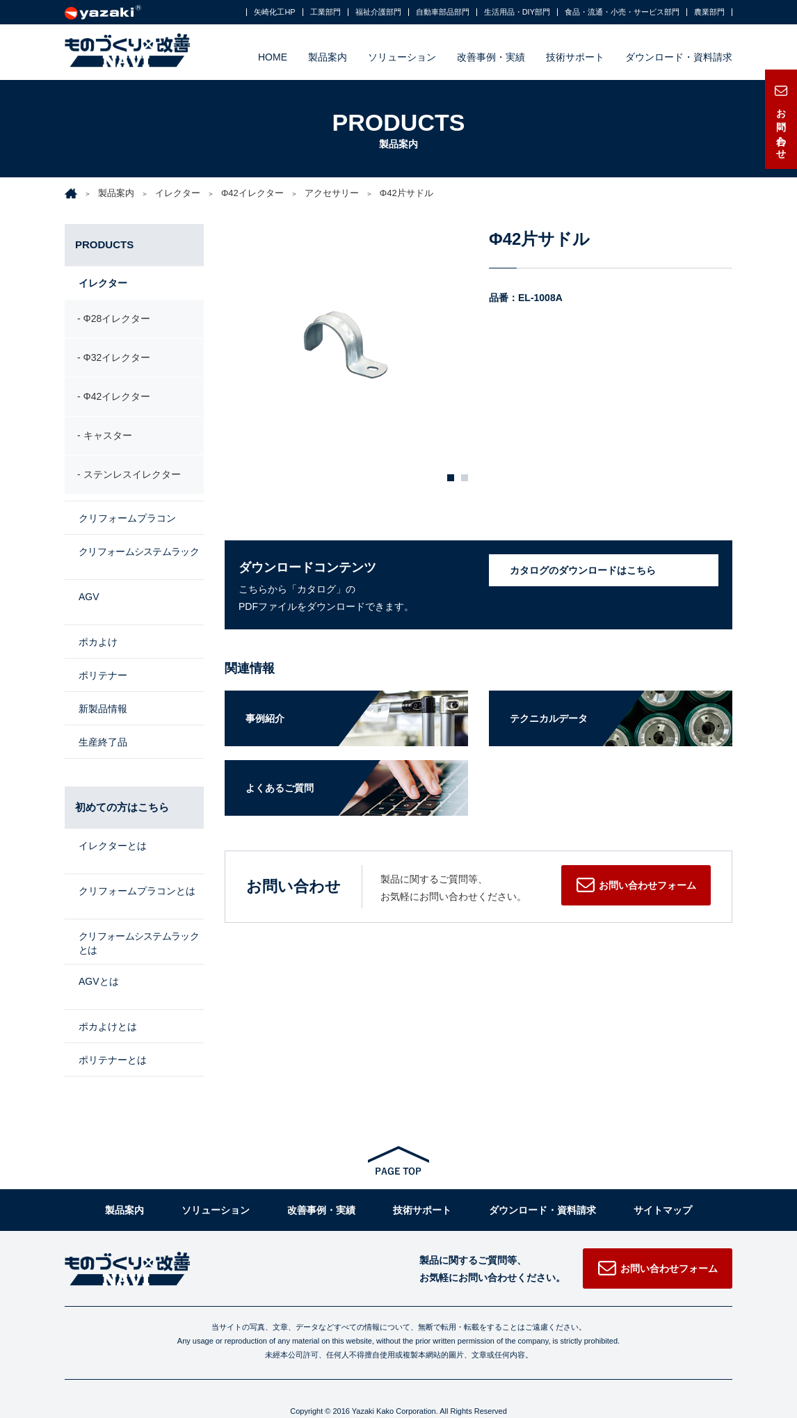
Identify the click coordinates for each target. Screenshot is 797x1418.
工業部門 (325, 12)
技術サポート (575, 57)
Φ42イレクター (252, 193)
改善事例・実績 (491, 57)
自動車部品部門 (442, 12)
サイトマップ (663, 1178)
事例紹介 (264, 718)
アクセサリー (332, 193)
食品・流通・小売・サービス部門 (622, 12)
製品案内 (327, 57)
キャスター (107, 437)
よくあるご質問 (279, 787)
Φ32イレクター (117, 358)
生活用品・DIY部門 (517, 12)
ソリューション (402, 57)
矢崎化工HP (274, 12)
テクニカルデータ (549, 718)
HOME (272, 57)
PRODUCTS (104, 244)
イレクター (177, 193)
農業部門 (709, 12)
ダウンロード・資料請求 (678, 57)
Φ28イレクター (117, 319)
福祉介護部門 (378, 12)
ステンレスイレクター (132, 476)
